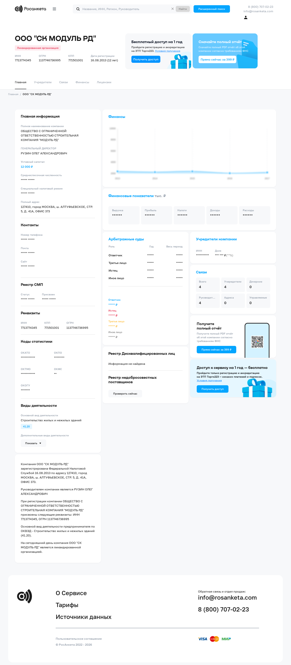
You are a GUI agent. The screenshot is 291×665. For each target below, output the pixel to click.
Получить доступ (145, 59)
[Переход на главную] (31, 9)
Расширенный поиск (211, 8)
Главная (20, 82)
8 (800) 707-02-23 (260, 7)
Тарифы (67, 604)
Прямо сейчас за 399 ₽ (217, 59)
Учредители (43, 82)
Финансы (82, 82)
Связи (63, 82)
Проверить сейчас (125, 393)
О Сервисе (71, 592)
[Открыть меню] (54, 9)
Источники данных (84, 616)
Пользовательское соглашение (79, 638)
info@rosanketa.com (258, 11)
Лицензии (104, 82)
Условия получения (167, 50)
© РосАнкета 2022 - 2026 (74, 644)
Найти (183, 8)
